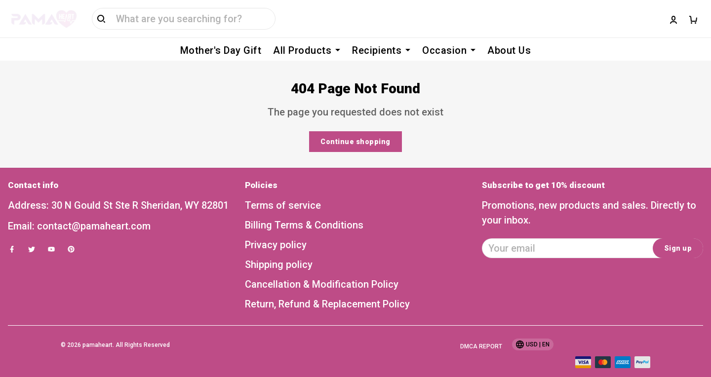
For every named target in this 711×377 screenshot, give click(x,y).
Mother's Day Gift (221, 50)
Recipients (381, 50)
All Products (306, 50)
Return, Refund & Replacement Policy (327, 289)
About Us (509, 50)
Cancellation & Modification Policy (321, 269)
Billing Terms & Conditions (304, 210)
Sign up (678, 233)
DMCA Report (481, 331)
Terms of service (283, 190)
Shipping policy (279, 250)
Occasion (448, 50)
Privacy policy (276, 230)
